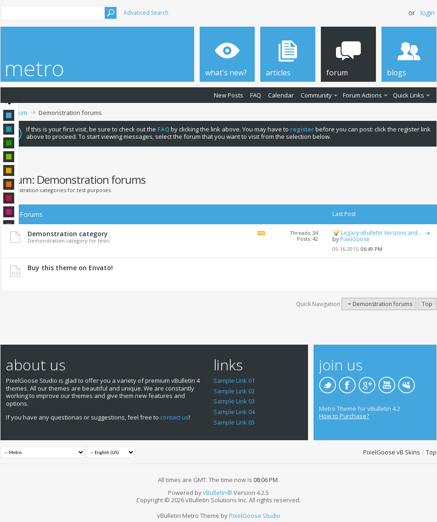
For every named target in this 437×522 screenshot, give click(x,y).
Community (316, 95)
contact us (174, 417)
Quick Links (408, 95)
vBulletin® (217, 492)
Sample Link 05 (234, 422)
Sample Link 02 (234, 391)
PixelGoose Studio (254, 515)
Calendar (281, 95)
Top (427, 304)
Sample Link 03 (234, 401)
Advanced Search (145, 13)
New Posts (228, 95)
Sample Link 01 (234, 380)
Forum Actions (362, 95)
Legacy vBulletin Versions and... (381, 233)
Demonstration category (68, 233)
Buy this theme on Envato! (70, 267)
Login (427, 12)
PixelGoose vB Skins (391, 452)
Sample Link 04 (234, 412)
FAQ (255, 95)
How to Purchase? (344, 416)
